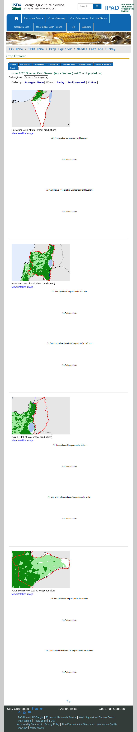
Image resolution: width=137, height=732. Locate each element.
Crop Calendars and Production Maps (88, 18)
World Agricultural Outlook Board (96, 717)
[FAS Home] (29, 5)
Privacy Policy (52, 724)
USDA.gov (38, 717)
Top (68, 701)
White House (37, 727)
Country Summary (56, 18)
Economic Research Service (61, 717)
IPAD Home (36, 49)
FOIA (52, 720)
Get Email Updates (112, 709)
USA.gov (22, 727)
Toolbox (13, 64)
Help (73, 27)
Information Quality (107, 724)
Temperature (39, 64)
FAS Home (16, 49)
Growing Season (85, 64)
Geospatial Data (22, 27)
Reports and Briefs (33, 18)
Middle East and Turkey (96, 49)
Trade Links (40, 720)
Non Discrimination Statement (78, 724)
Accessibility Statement (29, 724)
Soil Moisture (53, 64)
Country (13, 68)
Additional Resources (103, 64)
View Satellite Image (23, 133)
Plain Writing (24, 720)
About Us (86, 27)
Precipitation (25, 64)
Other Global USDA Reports (50, 27)
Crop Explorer (60, 49)
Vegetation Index (68, 64)
